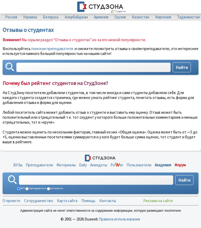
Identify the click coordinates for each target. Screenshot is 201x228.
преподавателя (37, 188)
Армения (101, 17)
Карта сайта (67, 200)
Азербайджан (76, 17)
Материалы (66, 164)
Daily (83, 164)
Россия (11, 17)
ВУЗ (22, 188)
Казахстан (140, 17)
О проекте (11, 200)
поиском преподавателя (52, 48)
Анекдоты (98, 164)
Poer (117, 164)
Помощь (88, 200)
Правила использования (119, 219)
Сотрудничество (38, 200)
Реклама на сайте (158, 200)
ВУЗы (17, 164)
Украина (30, 17)
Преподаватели (39, 164)
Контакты (107, 200)
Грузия (120, 17)
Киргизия (163, 17)
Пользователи (139, 164)
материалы (56, 188)
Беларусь (51, 17)
